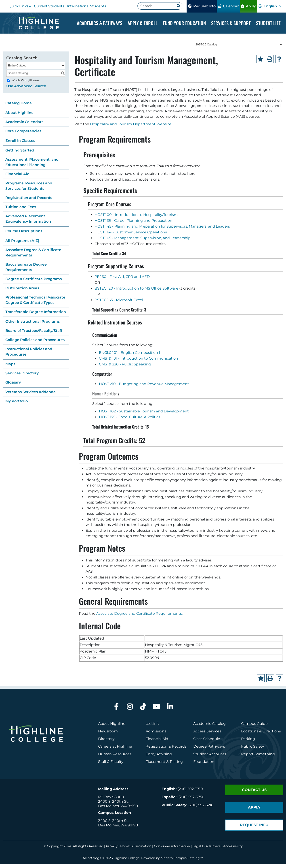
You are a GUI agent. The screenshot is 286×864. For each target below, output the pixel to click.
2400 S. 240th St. (113, 801)
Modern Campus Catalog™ (182, 858)
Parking (248, 739)
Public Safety (252, 746)
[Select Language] (272, 6)
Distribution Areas (22, 288)
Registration (157, 746)
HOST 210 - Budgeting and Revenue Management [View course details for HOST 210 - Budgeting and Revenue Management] (144, 384)
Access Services (207, 731)
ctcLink (152, 723)
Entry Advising (159, 754)
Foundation (203, 761)
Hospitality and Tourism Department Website (130, 124)
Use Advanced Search (26, 86)
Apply (248, 6)
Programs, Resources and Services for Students (28, 186)
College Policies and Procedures (35, 340)
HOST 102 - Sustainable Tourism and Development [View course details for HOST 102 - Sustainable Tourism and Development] (144, 411)
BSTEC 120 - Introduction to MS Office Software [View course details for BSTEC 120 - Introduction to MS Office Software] (136, 288)
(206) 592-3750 (191, 797)
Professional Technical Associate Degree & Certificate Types (35, 300)
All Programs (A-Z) (22, 241)
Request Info (201, 6)
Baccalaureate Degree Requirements (26, 267)
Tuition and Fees (20, 207)
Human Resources (114, 754)
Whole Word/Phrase (25, 80)
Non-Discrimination (135, 846)
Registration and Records (28, 198)
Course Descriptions (23, 231)
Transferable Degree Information (35, 312)
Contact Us (254, 790)
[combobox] (238, 44)
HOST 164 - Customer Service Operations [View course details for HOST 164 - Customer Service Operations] (131, 232)
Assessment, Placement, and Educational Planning (32, 162)
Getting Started (19, 150)
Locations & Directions (261, 731)
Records (179, 746)
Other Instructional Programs (32, 321)
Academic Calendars (24, 122)
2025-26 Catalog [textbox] (206, 44)
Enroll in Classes (20, 141)
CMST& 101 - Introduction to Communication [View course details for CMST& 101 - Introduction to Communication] (138, 358)
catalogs (94, 858)
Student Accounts (209, 754)
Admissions (156, 731)
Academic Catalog (209, 723)
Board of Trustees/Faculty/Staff (33, 331)
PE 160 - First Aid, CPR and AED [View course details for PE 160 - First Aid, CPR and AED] (122, 277)
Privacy (112, 846)
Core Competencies (23, 131)
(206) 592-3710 (190, 789)
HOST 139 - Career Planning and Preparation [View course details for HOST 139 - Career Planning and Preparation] (133, 221)
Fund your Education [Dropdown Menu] (184, 22)
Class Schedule (206, 739)
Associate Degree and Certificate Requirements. (139, 613)
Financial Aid (17, 174)
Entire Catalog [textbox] (17, 65)
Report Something (258, 754)
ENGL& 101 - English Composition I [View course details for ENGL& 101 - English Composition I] (129, 353)
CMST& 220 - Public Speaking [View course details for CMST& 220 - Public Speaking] (125, 364)
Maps (10, 364)
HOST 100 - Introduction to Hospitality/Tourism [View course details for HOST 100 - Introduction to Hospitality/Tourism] (136, 215)
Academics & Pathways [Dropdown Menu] (99, 22)
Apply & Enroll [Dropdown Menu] (143, 22)
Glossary (13, 382)
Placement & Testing (164, 761)
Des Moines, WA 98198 (118, 806)
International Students (86, 6)
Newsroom (108, 731)
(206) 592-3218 (200, 805)
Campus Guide (254, 723)
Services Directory (22, 373)
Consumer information (172, 846)
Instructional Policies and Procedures (28, 351)
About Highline (19, 113)
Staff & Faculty (110, 761)
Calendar (228, 6)
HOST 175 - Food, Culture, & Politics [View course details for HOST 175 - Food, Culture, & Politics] (129, 417)
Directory (106, 739)
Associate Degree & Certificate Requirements (33, 252)
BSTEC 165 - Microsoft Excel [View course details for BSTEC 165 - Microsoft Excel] (119, 300)
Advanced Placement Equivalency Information (28, 219)
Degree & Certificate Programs (33, 279)
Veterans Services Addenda (30, 392)
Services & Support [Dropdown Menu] (231, 22)
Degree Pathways (209, 746)
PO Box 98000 (111, 797)
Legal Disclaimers (207, 846)
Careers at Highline (115, 746)
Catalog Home (18, 103)
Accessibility (233, 846)
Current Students (49, 6)
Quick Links (18, 6)
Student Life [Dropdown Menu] (268, 22)
